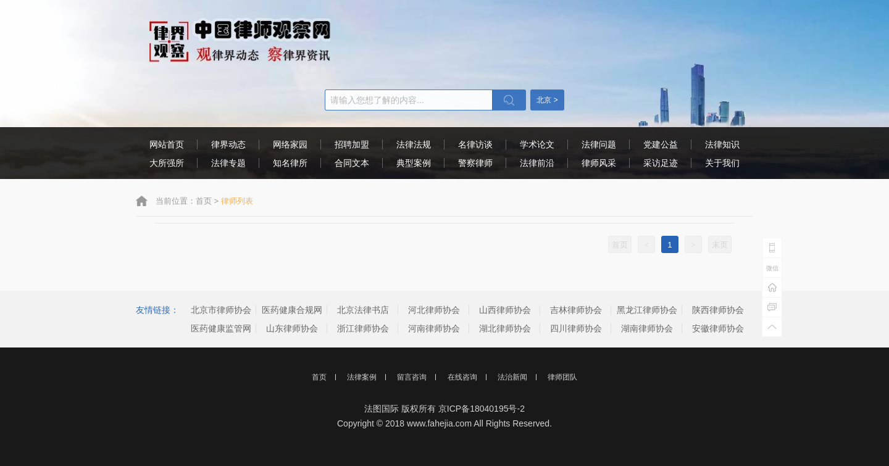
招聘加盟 (352, 144)
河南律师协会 (434, 328)
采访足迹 (660, 163)
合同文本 (352, 163)
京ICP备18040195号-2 (481, 409)
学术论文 (537, 144)
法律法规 (413, 144)
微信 (772, 268)
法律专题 (228, 163)
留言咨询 (412, 377)
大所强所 (166, 163)
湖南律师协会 (647, 328)
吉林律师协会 (576, 310)
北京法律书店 (363, 310)
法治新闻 (512, 377)
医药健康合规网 (292, 310)
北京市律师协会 (221, 310)
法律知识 (722, 144)
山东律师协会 (292, 328)
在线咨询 (462, 377)
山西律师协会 (505, 310)
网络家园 (290, 144)
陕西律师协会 (718, 310)
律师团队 (562, 377)
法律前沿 (537, 163)
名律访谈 (475, 144)
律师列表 (237, 201)
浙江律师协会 (363, 328)
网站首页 (166, 144)
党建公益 (660, 144)
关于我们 (722, 163)
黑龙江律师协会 (647, 310)
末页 (720, 244)
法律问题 (599, 144)
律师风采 (599, 163)
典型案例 (413, 163)
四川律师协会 (576, 328)
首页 (204, 201)
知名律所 (290, 163)
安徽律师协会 (718, 328)
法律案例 (362, 377)
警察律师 (475, 163)
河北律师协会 (434, 310)
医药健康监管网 (221, 328)
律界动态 (228, 144)
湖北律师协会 (505, 328)
